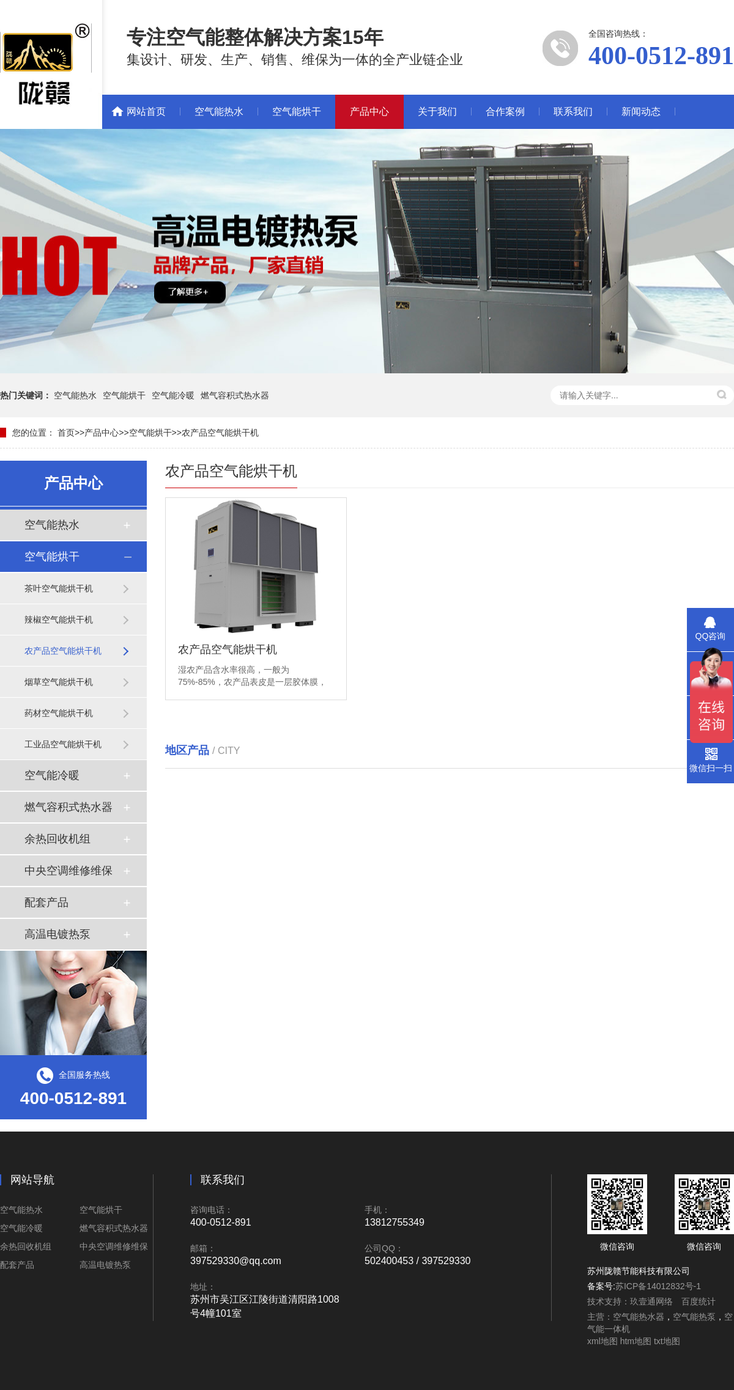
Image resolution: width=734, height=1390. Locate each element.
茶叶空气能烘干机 (58, 588)
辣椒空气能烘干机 (58, 619)
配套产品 (46, 902)
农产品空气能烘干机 (220, 432)
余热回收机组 (57, 839)
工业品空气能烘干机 (63, 744)
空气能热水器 (638, 1317)
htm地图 (635, 1341)
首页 (66, 432)
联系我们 (573, 111)
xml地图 (602, 1341)
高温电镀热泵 (57, 934)
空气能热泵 (694, 1317)
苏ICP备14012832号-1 (658, 1286)
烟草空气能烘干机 (58, 682)
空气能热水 (219, 111)
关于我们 (437, 111)
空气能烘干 (296, 111)
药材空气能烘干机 (58, 713)
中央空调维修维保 (68, 871)
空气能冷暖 (173, 395)
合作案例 (505, 111)
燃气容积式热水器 (235, 395)
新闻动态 (641, 111)
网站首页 (146, 111)
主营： (600, 1317)
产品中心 (369, 111)
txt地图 (667, 1341)
